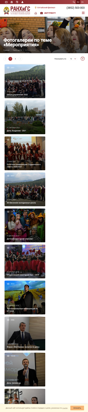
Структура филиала (9, 312)
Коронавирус (34, 375)
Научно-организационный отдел (68, 335)
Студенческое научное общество (68, 319)
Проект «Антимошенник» (38, 379)
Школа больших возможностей (13, 359)
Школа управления (9, 365)
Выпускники (7, 325)
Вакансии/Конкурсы (9, 335)
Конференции (62, 332)
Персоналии (7, 315)
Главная (6, 50)
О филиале (6, 309)
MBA (31, 322)
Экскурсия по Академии (11, 338)
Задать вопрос (10, 386)
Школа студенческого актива (12, 362)
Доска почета (7, 329)
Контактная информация (11, 342)
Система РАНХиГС (9, 322)
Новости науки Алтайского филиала (66, 322)
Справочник (17, 2)
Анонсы (32, 362)
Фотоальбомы (35, 365)
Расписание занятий (6, 2)
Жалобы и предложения (28, 386)
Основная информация (65, 359)
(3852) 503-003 (76, 7)
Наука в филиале (63, 312)
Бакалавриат (34, 309)
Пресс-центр (17, 50)
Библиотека (12, 2)
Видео (32, 369)
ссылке (64, 408)
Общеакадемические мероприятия (64, 327)
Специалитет (34, 312)
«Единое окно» (8, 374)
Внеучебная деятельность (11, 319)
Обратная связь (48, 386)
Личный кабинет (22, 2)
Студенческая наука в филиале (67, 315)
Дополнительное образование (40, 319)
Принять (77, 408)
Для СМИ (33, 372)
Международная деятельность (13, 332)
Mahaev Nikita (79, 402)
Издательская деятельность (66, 309)
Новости (33, 359)
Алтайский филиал (46, 7)
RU (78, 2)
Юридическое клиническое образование (11, 369)
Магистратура (34, 315)
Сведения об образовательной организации (13, 346)
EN (82, 2)
